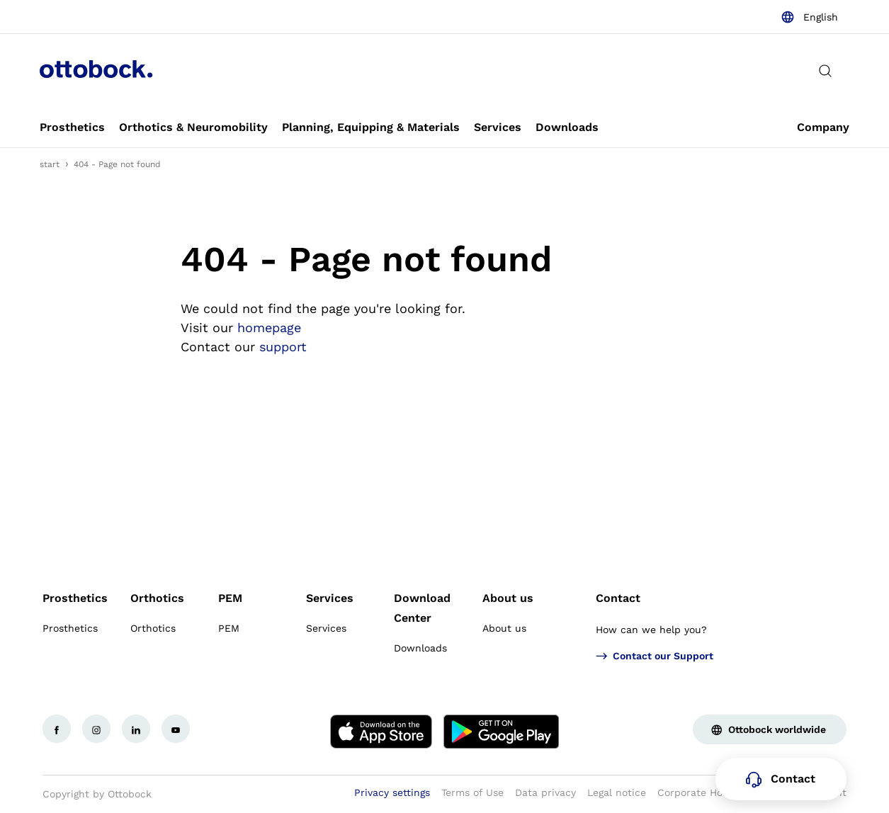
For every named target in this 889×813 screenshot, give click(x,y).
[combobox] (809, 17)
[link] (72, 127)
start (50, 164)
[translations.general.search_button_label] (825, 71)
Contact (618, 598)
